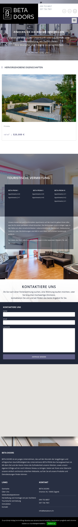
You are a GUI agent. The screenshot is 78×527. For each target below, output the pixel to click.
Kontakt (5, 507)
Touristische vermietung (11, 501)
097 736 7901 (46, 9)
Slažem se (51, 523)
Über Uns (5, 492)
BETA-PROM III (59, 190)
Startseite (5, 489)
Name (5, 311)
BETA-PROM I (13, 190)
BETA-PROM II (38, 190)
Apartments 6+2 (60, 197)
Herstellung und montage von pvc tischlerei (19, 498)
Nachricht (6, 327)
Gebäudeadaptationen (11, 495)
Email (5, 319)
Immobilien (6, 504)
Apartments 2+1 (14, 197)
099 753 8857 (46, 6)
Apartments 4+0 (14, 194)
